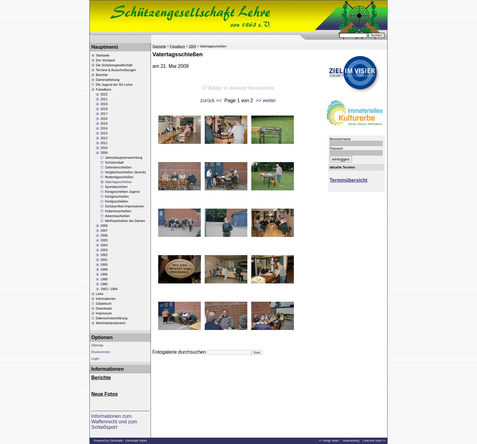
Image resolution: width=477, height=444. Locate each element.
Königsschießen (116, 201)
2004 (104, 245)
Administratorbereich (111, 323)
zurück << (210, 100)
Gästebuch (104, 303)
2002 (104, 255)
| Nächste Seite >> (374, 440)
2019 (104, 104)
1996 (104, 274)
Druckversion (100, 352)
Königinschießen (117, 196)
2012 (104, 138)
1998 (104, 269)
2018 (104, 109)
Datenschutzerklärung (111, 318)
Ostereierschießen (118, 167)
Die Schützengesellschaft (114, 65)
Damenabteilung (108, 80)
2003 (104, 250)
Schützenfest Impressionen (124, 206)
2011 (104, 143)
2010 (104, 148)
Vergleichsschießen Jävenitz (125, 172)
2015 (104, 123)
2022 (104, 94)
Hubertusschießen (118, 211)
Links (99, 294)
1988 (104, 279)
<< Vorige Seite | (329, 440)
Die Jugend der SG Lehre (114, 84)
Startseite (103, 55)
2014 (104, 128)
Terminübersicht (348, 180)
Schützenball (114, 162)
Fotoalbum (103, 89)
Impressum (104, 313)
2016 (104, 118)
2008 (104, 225)
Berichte (102, 75)
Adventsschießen (117, 216)
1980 (104, 284)
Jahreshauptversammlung (123, 157)
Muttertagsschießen (119, 177)
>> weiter (266, 100)
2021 (104, 99)
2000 (104, 264)
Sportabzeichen (116, 187)
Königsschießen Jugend (122, 191)
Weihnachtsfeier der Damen (125, 221)
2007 (104, 230)
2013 (104, 133)
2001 (104, 260)
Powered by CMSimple (108, 440)
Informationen (106, 298)
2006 (104, 235)
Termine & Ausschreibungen (116, 70)
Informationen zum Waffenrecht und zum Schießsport (114, 422)
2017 (104, 114)
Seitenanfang (351, 440)
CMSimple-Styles (136, 440)
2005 (104, 240)
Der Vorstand (105, 60)
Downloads (104, 308)
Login (95, 358)
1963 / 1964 (108, 289)
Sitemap (97, 345)
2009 (104, 152)
